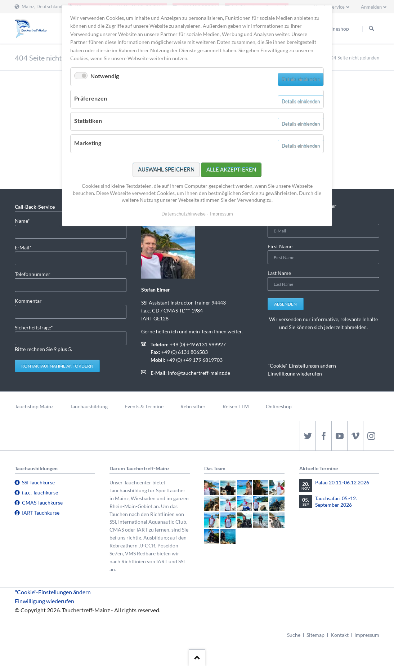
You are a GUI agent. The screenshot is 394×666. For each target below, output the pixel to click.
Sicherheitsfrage (34, 327)
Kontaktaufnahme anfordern (57, 366)
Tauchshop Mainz (34, 406)
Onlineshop (279, 406)
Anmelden (371, 7)
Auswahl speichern (166, 169)
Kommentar (28, 301)
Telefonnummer (32, 274)
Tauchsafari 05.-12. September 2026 (336, 501)
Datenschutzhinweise (183, 214)
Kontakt (340, 635)
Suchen (372, 29)
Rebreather (193, 406)
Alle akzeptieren (231, 169)
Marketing (87, 142)
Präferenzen (90, 98)
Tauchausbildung (89, 406)
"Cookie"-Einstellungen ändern (302, 366)
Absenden (285, 304)
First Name (280, 246)
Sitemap (315, 635)
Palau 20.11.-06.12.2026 (342, 482)
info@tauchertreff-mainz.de (199, 373)
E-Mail (26, 247)
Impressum (366, 635)
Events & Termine (144, 406)
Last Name (279, 273)
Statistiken (88, 120)
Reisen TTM (236, 406)
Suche (293, 635)
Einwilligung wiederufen (295, 373)
